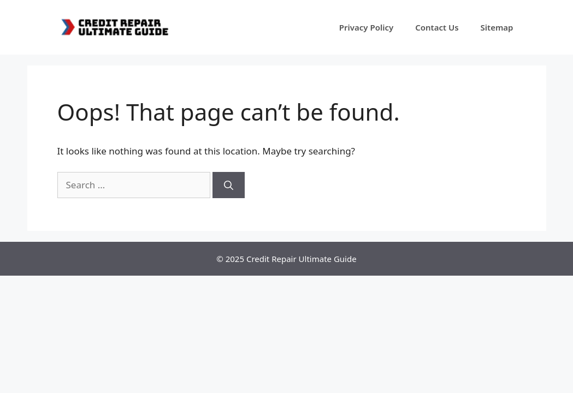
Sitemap (497, 27)
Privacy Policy (366, 27)
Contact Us (436, 27)
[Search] (228, 185)
